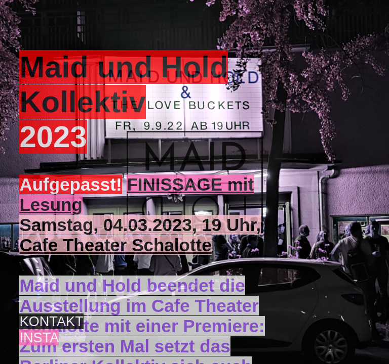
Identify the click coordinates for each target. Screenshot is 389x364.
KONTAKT (51, 321)
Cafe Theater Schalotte (115, 245)
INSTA (39, 337)
